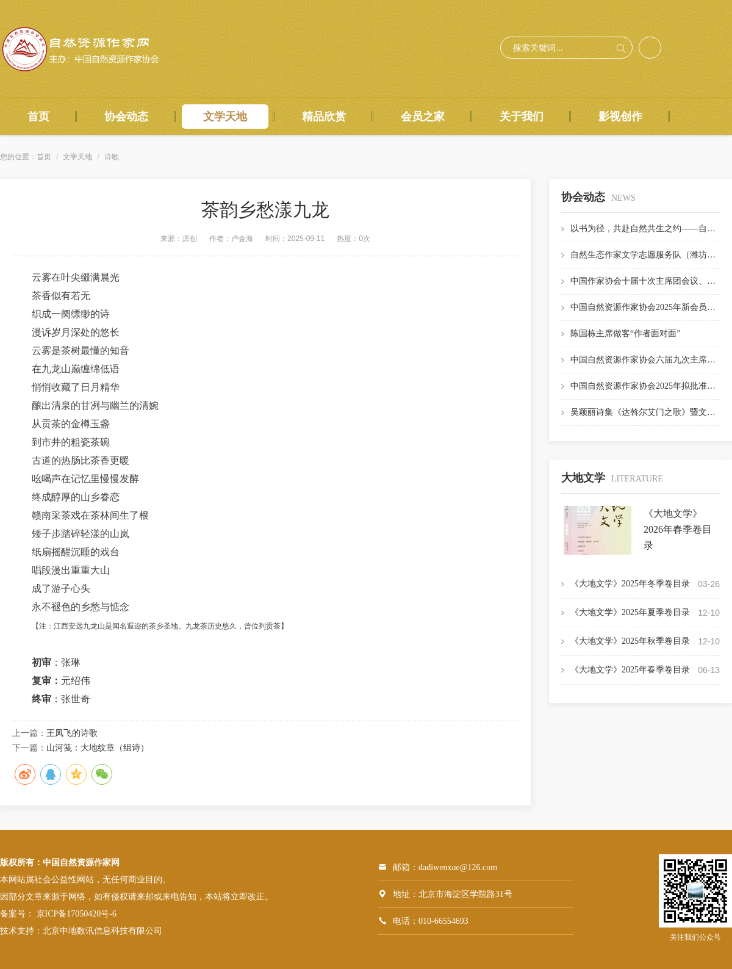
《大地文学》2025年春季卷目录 (630, 669)
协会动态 (126, 116)
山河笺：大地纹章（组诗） (97, 747)
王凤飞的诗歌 (72, 733)
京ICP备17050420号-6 (77, 913)
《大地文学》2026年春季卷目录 (678, 529)
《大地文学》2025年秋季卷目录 (630, 641)
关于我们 (522, 116)
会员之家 (423, 116)
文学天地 (225, 116)
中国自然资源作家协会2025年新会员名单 (647, 307)
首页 (38, 116)
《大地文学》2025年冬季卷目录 (630, 583)
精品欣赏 (324, 116)
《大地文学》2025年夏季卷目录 (630, 612)
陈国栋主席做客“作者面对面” (625, 333)
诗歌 (111, 157)
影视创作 (620, 116)
